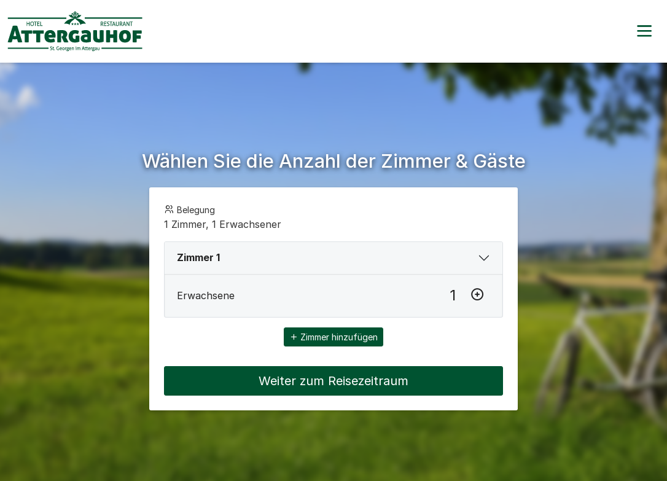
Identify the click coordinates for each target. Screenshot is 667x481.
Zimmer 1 (198, 257)
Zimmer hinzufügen (333, 337)
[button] (644, 31)
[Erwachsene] (452, 295)
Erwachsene (206, 295)
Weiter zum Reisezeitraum (333, 380)
